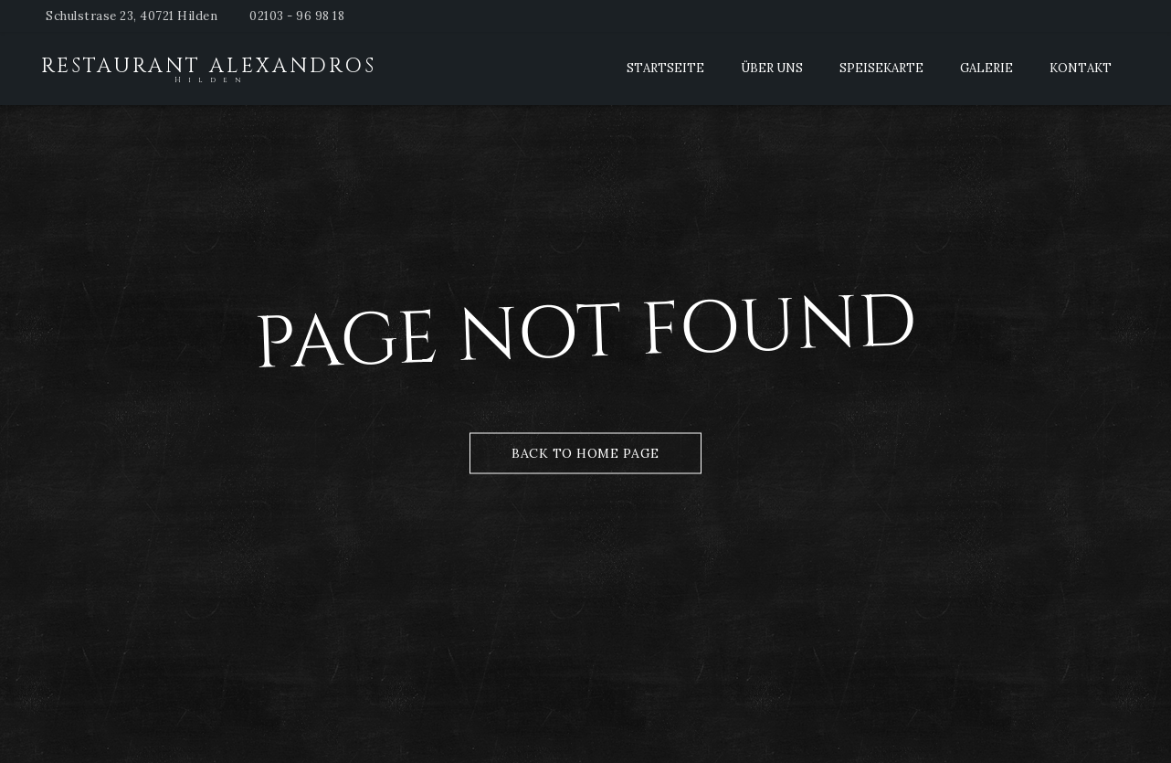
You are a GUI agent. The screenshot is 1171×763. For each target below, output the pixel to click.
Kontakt (1081, 68)
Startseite (665, 68)
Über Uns (772, 68)
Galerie (986, 68)
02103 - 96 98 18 (296, 16)
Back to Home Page (585, 452)
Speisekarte (881, 68)
